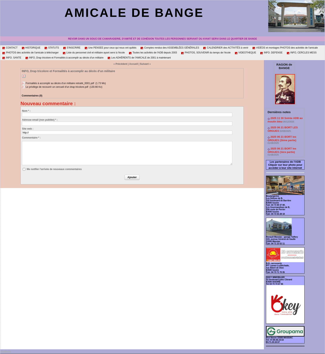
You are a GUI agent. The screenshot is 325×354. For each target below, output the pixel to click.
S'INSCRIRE (72, 47)
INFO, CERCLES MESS (302, 52)
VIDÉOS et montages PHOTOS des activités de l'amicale (285, 47)
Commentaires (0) (32, 95)
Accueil (133, 64)
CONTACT (9, 47)
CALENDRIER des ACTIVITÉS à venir (225, 47)
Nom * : (26, 110)
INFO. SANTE (11, 57)
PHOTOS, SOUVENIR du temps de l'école (206, 52)
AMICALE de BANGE (134, 12)
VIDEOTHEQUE (245, 52)
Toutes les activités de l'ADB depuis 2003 (153, 52)
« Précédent (120, 64)
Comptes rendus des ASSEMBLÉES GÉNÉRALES (169, 47)
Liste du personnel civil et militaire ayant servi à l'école (94, 52)
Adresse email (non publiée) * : (39, 119)
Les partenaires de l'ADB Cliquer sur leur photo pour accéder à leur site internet (285, 164)
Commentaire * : (31, 137)
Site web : (27, 128)
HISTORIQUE (31, 47)
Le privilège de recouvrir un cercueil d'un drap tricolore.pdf (57, 87)
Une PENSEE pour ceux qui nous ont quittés (111, 47)
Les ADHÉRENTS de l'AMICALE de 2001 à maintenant (139, 57)
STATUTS (51, 47)
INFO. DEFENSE (271, 52)
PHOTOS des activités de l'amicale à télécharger (30, 52)
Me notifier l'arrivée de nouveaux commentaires (54, 169)
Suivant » (145, 64)
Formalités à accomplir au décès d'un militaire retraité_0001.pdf (60, 83)
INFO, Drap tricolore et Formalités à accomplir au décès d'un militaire (64, 57)
